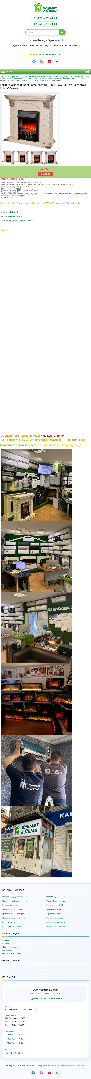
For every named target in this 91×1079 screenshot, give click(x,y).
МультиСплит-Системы (56, 901)
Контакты (6, 944)
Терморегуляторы (54, 914)
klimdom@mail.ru (15, 1053)
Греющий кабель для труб (13, 914)
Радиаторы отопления (11, 926)
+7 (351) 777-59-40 (14, 1039)
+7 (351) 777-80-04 (14, 1034)
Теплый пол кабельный (12, 909)
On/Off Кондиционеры (55, 897)
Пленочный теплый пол (56, 909)
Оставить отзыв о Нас (11, 954)
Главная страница (9, 940)
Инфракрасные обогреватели (14, 918)
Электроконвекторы (54, 918)
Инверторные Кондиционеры (14, 901)
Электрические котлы (55, 922)
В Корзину (45, 174)
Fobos (12, 212)
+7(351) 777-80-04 (45, 23)
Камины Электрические (12, 905)
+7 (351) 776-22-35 (14, 1043)
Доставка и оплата (10, 947)
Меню (6, 72)
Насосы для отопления (56, 926)
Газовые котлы (8, 922)
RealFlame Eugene (17, 221)
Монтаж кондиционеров (12, 897)
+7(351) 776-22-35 (45, 17)
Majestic (13, 216)
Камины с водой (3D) (55, 905)
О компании (7, 950)
